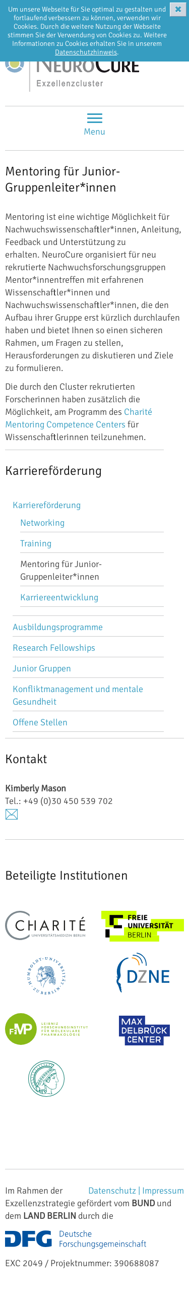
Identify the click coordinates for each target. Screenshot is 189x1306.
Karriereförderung (47, 505)
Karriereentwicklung (59, 597)
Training (35, 543)
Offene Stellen (40, 722)
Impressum (163, 1190)
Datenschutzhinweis (86, 52)
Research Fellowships (54, 647)
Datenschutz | (115, 1190)
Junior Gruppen (42, 668)
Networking (42, 522)
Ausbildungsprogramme (58, 627)
